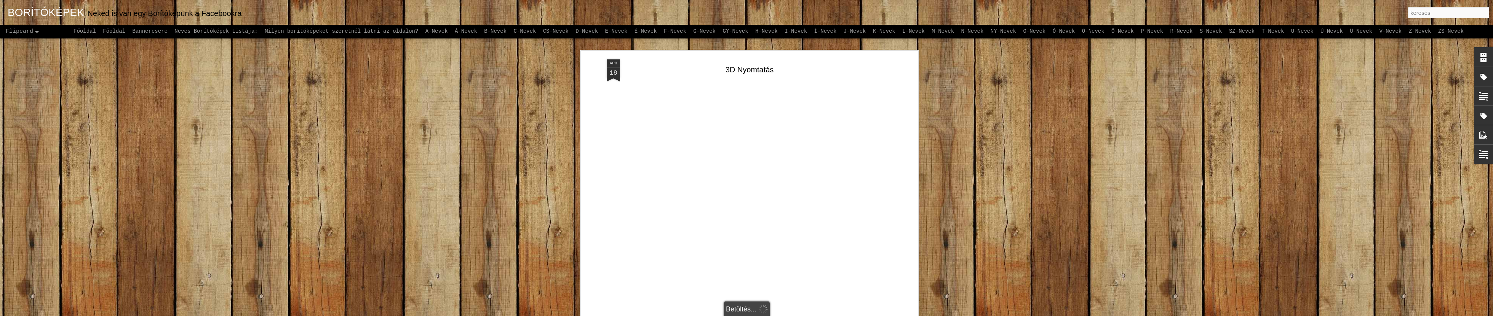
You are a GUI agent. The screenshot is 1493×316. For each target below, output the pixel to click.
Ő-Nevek (1122, 31)
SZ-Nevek (1242, 31)
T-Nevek (1273, 31)
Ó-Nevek (1064, 31)
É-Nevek (646, 31)
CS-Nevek (556, 31)
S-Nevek (1211, 31)
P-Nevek (1152, 31)
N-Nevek (972, 31)
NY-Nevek (1003, 31)
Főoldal (85, 31)
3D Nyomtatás (750, 57)
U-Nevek (1302, 31)
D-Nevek (586, 31)
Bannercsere (149, 31)
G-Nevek (704, 31)
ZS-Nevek (1451, 31)
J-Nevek (855, 31)
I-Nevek (796, 31)
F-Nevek (675, 31)
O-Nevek (1034, 31)
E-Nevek (616, 31)
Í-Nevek (825, 31)
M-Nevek (943, 31)
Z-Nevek (1420, 31)
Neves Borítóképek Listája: (215, 31)
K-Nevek (884, 31)
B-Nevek (495, 31)
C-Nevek (524, 31)
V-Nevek (1390, 31)
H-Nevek (766, 31)
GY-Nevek (735, 31)
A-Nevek (436, 31)
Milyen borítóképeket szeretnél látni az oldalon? (341, 31)
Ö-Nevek (1093, 31)
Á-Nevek (466, 31)
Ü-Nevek (1361, 31)
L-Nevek (913, 31)
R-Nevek (1181, 31)
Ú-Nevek (1331, 31)
